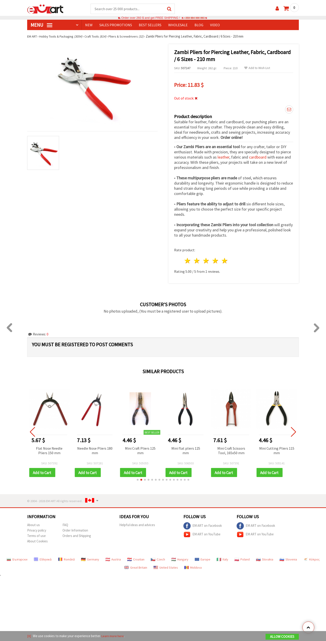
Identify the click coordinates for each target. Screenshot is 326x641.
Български (17, 558)
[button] (138, 479)
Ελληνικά (43, 558)
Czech (158, 558)
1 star (187, 259)
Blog (198, 25)
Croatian (135, 558)
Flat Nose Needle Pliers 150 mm (54, 449)
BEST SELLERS (150, 25)
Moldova (193, 566)
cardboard (257, 156)
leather (223, 156)
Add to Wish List (257, 68)
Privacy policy (36, 529)
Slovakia (264, 558)
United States (165, 566)
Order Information (75, 529)
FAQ (65, 524)
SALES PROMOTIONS (115, 25)
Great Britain (135, 566)
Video (215, 25)
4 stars (215, 259)
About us (33, 524)
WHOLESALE (178, 25)
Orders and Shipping (76, 535)
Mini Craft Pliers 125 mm (145, 449)
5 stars (224, 259)
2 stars (197, 259)
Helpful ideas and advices (137, 524)
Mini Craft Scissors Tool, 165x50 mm (236, 449)
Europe (202, 558)
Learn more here (113, 636)
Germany (90, 558)
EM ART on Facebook (202, 525)
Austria (113, 558)
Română (66, 558)
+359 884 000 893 (194, 18)
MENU (41, 25)
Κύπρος (311, 558)
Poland (242, 558)
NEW (89, 25)
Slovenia (288, 558)
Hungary (179, 558)
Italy (222, 558)
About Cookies (37, 540)
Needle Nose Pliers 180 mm (99, 449)
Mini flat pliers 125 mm (190, 449)
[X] (29, 636)
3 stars (206, 259)
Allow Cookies (282, 637)
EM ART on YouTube (202, 533)
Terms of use (36, 535)
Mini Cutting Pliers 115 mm (281, 449)
